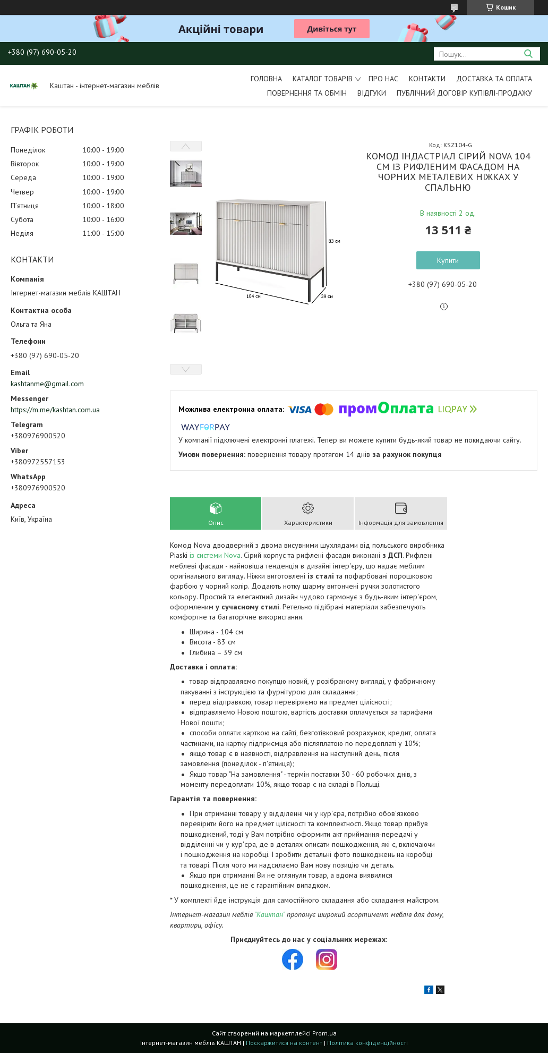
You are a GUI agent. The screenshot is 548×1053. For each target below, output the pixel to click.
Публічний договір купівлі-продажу (464, 93)
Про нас (383, 78)
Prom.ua (324, 1033)
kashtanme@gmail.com (47, 383)
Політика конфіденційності (367, 1043)
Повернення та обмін (307, 93)
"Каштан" (269, 914)
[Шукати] (528, 54)
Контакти (427, 78)
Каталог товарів (323, 78)
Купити (448, 260)
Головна (266, 78)
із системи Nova (215, 555)
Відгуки (371, 93)
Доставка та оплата (494, 78)
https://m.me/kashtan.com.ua (55, 409)
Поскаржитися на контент (284, 1043)
